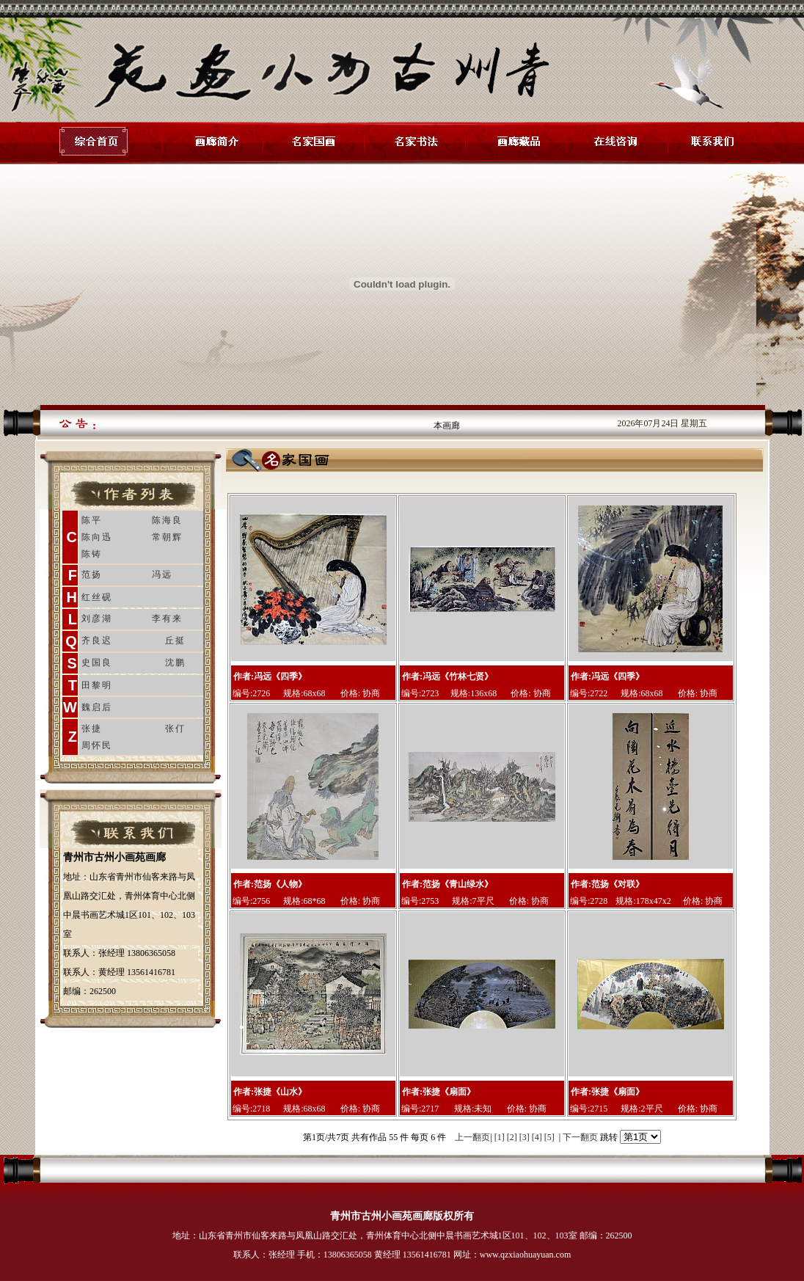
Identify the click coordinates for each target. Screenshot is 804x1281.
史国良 (96, 662)
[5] (549, 1137)
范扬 (91, 574)
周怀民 (96, 745)
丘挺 (175, 640)
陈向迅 (96, 537)
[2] (512, 1137)
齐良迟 (96, 640)
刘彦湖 (96, 618)
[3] (524, 1137)
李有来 (167, 618)
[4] (537, 1137)
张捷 (91, 728)
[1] (499, 1137)
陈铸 (91, 554)
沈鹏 (175, 662)
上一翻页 (472, 1137)
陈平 (91, 520)
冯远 (162, 574)
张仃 (175, 728)
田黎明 (96, 685)
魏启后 (96, 707)
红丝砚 (96, 597)
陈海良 (167, 520)
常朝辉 (167, 537)
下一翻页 (580, 1137)
